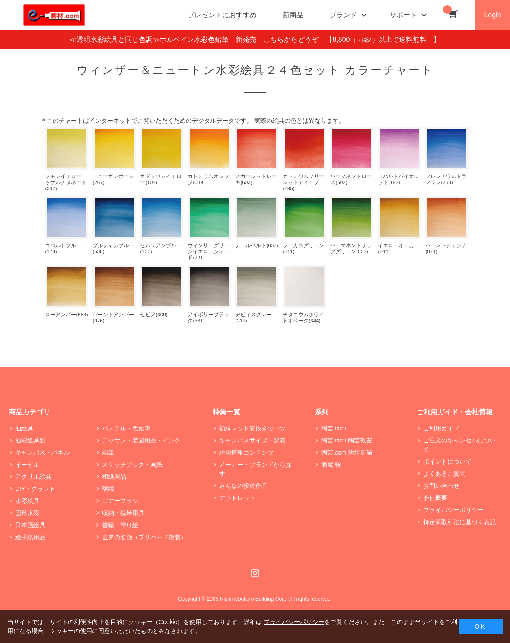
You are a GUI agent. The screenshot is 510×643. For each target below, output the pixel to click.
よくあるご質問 (444, 473)
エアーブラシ (120, 500)
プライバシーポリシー (453, 509)
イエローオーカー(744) (398, 248)
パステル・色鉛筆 (126, 428)
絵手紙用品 (30, 537)
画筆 (108, 452)
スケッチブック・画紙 (132, 464)
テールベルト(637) (256, 245)
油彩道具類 (30, 440)
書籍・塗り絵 (120, 525)
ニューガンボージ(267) (113, 179)
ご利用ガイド (441, 428)
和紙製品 (114, 476)
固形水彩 (27, 512)
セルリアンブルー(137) (161, 248)
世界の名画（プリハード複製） (144, 537)
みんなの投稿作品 (243, 485)
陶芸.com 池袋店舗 (346, 452)
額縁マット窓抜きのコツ (252, 428)
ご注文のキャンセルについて (459, 445)
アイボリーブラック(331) (208, 317)
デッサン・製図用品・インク (141, 440)
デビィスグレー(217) (253, 317)
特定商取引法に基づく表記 (459, 522)
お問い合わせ (441, 485)
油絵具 (24, 428)
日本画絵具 (30, 525)
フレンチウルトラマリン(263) (446, 179)
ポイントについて (447, 461)
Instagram (255, 573)
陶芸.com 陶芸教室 (346, 440)
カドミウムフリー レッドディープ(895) (303, 182)
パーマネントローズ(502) (351, 179)
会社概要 (435, 497)
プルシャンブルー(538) (113, 248)
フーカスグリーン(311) (303, 248)
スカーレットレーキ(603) (256, 179)
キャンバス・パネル (42, 452)
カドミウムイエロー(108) (161, 179)
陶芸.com (333, 428)
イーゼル (27, 464)
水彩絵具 (27, 500)
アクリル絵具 (33, 476)
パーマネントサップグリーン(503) (351, 248)
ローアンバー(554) (66, 314)
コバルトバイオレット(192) (398, 179)
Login (492, 15)
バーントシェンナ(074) (446, 248)
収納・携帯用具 (123, 512)
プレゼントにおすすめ (222, 15)
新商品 (293, 15)
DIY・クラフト (35, 488)
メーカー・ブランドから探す (255, 469)
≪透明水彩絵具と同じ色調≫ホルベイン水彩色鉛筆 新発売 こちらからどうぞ (197, 39)
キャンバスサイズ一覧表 (252, 440)
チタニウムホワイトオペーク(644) (303, 317)
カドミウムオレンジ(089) (208, 179)
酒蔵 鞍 (331, 464)
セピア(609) (153, 314)
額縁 (108, 488)
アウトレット (237, 497)
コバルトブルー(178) (63, 248)
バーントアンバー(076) (113, 317)
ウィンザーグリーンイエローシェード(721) (208, 251)
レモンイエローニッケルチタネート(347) (65, 182)
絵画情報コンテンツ (246, 452)
